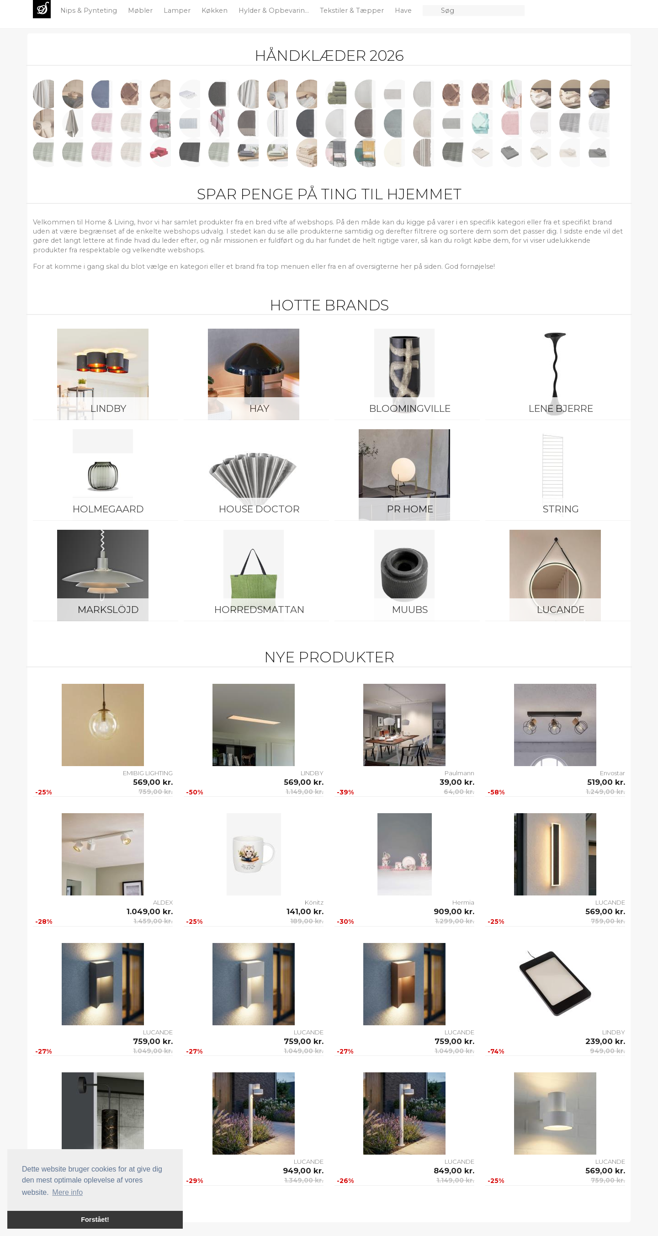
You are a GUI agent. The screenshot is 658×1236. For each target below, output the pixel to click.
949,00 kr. (607, 1051)
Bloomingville (410, 408)
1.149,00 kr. (305, 791)
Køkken (215, 10)
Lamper (178, 10)
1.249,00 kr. (605, 791)
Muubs (410, 609)
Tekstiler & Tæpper (353, 10)
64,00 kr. (459, 791)
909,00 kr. (454, 911)
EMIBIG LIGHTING (148, 773)
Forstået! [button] (95, 1219)
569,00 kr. (153, 782)
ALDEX (163, 902)
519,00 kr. (606, 782)
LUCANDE (560, 609)
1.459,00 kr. (153, 921)
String (561, 509)
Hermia (463, 902)
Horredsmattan (259, 609)
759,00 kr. (155, 791)
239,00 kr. (605, 1041)
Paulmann (459, 773)
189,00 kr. (307, 921)
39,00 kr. (457, 782)
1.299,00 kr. (454, 921)
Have (404, 10)
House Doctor (259, 509)
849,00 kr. (454, 1170)
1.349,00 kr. (304, 1180)
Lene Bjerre (561, 408)
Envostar (612, 773)
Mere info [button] (67, 1192)
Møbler (141, 10)
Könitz (314, 902)
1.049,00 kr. (150, 911)
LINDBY (108, 408)
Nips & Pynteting (89, 10)
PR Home (410, 509)
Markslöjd (108, 609)
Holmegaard (108, 509)
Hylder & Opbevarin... (275, 10)
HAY (259, 408)
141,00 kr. (305, 911)
